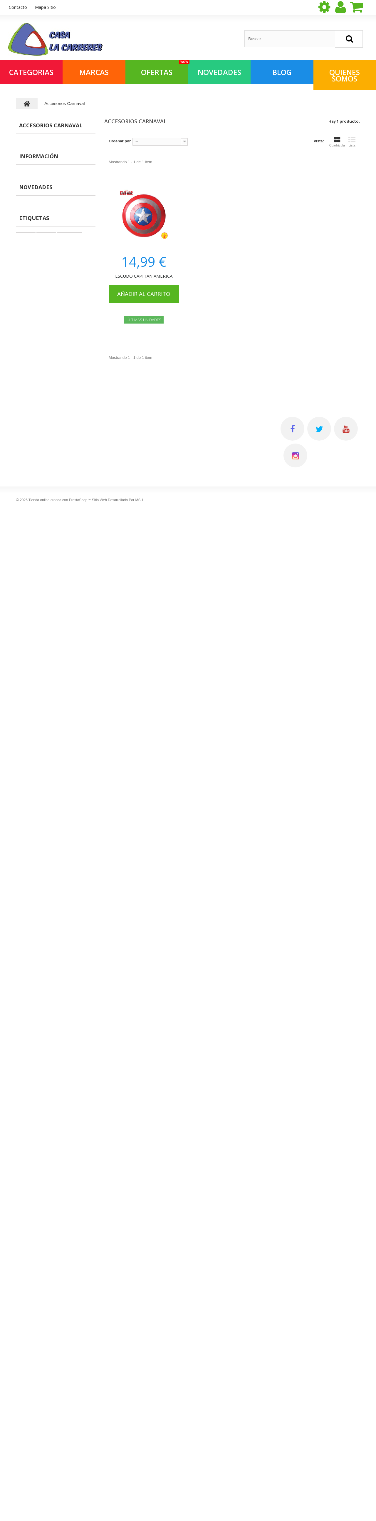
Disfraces (30, 591)
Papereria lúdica (36, 253)
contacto (18, 7)
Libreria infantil (35, 363)
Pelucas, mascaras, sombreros (50, 263)
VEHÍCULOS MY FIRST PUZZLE (67, 754)
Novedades (35, 693)
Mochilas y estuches (40, 217)
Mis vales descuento (212, 940)
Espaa (24, 862)
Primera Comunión (39, 409)
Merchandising (35, 153)
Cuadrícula (337, 141)
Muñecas (30, 345)
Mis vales (201, 971)
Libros (27, 308)
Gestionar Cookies (122, 1002)
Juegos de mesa (36, 244)
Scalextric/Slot (35, 509)
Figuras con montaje (40, 235)
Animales (30, 564)
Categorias (31, 72)
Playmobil (49, 853)
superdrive (69, 844)
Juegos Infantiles (37, 281)
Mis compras (204, 930)
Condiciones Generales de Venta (136, 951)
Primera (44, 862)
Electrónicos (33, 354)
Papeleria (30, 582)
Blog (282, 72)
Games (25, 871)
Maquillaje (31, 554)
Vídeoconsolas (35, 336)
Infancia (65, 862)
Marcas (94, 72)
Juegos (26, 844)
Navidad (29, 390)
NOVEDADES (219, 72)
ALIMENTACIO (35, 171)
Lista (351, 141)
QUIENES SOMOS (344, 75)
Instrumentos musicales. (44, 399)
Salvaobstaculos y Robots (45, 518)
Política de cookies (122, 981)
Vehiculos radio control (43, 573)
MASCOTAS (32, 190)
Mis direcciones (207, 951)
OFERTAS (164, 68)
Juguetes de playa (38, 317)
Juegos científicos (38, 326)
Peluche (29, 418)
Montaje (72, 853)
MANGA (29, 144)
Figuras (29, 199)
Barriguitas (32, 609)
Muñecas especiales (40, 381)
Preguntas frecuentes (44, 664)
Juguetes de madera (40, 527)
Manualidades (34, 299)
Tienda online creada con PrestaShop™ (59, 1490)
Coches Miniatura (37, 500)
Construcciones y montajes (47, 272)
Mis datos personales (213, 961)
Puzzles (29, 290)
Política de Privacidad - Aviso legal (138, 940)
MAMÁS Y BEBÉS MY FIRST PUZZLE (73, 713)
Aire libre (30, 445)
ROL (26, 162)
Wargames (31, 472)
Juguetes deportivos (40, 427)
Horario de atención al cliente (51, 673)
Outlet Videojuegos (39, 372)
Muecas (26, 853)
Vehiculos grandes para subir (48, 463)
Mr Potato (30, 600)
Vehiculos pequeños (40, 536)
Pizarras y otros (36, 545)
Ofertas (28, 181)
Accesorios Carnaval (41, 226)
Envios (32, 646)
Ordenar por (120, 141)
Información (38, 630)
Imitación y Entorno (39, 436)
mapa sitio (45, 7)
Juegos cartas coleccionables (49, 481)
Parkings (30, 208)
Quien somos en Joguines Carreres (56, 655)
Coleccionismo (35, 454)
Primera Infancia (36, 491)
